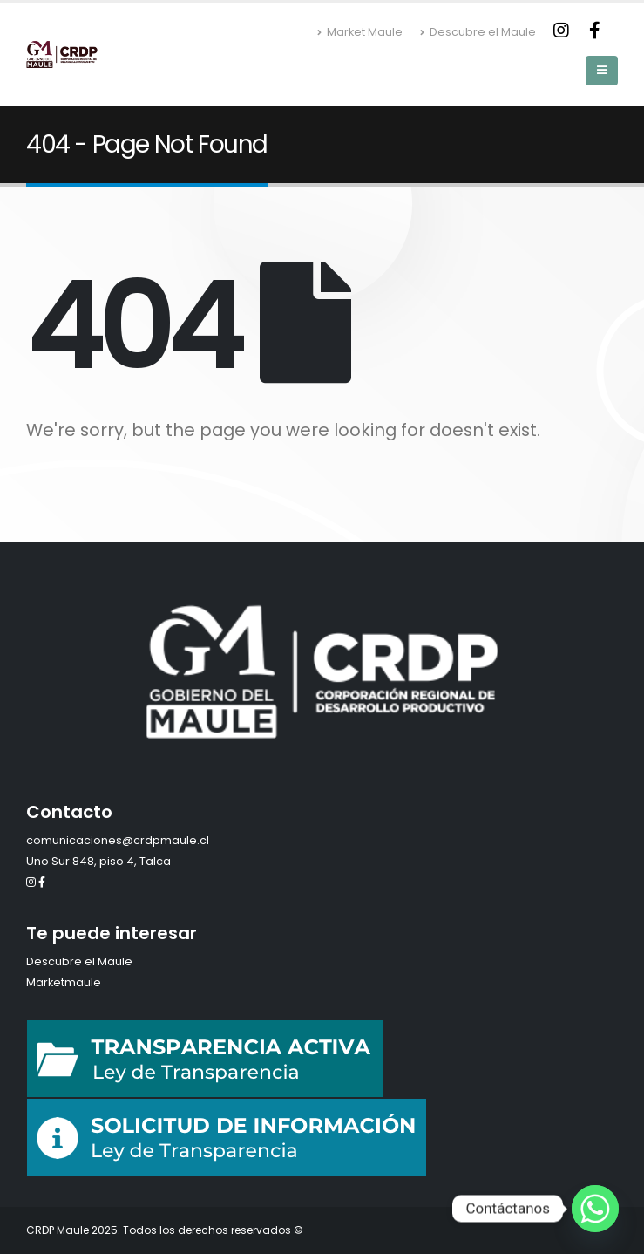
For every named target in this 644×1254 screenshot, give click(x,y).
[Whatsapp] (595, 1208)
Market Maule (360, 31)
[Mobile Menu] (602, 70)
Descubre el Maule (478, 31)
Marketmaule (63, 982)
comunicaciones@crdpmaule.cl (117, 840)
